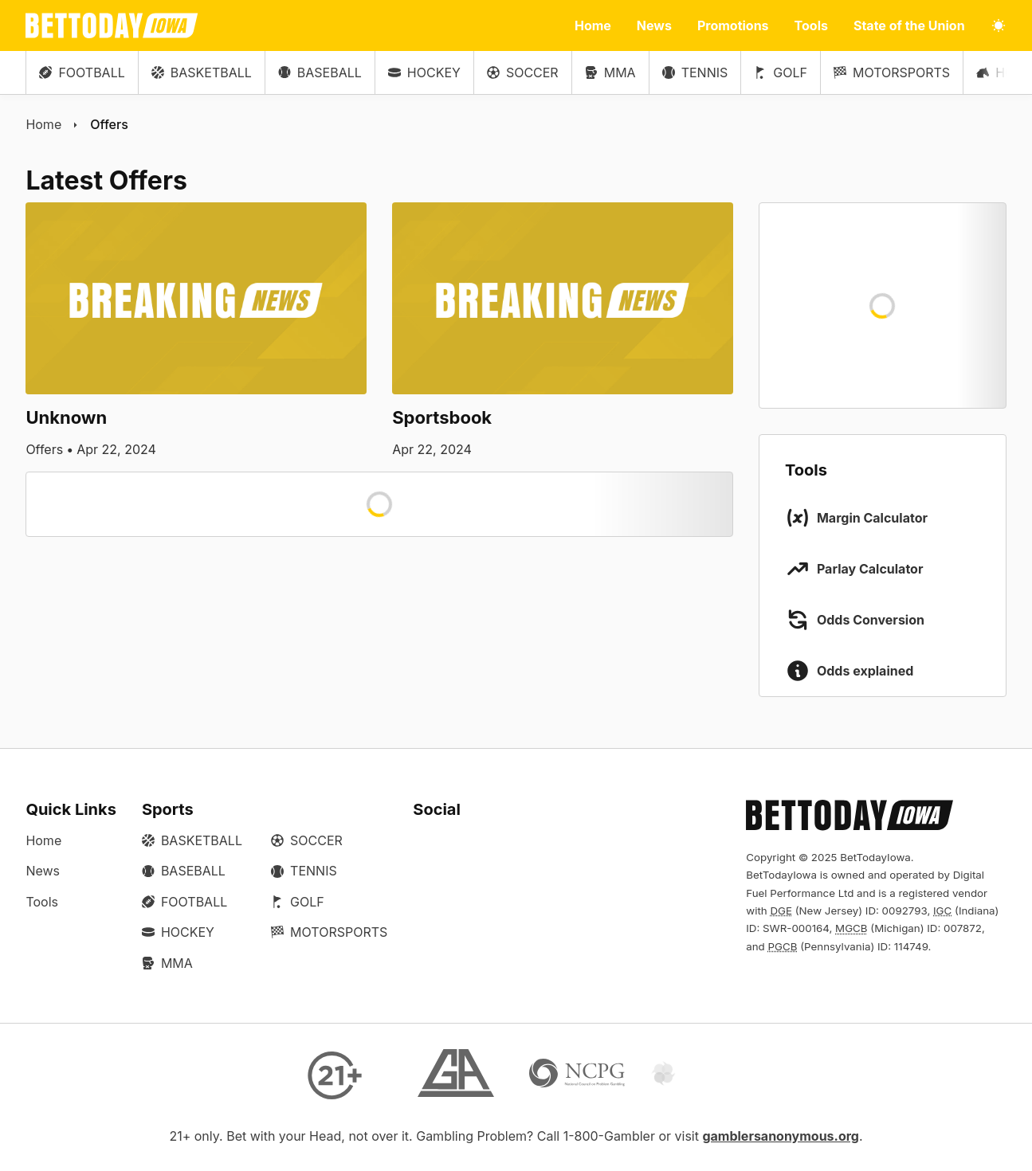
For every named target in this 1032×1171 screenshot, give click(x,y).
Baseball (320, 72)
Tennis (695, 72)
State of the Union (909, 25)
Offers (109, 124)
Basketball (201, 72)
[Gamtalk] (698, 1075)
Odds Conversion (870, 620)
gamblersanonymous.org (780, 1136)
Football (81, 72)
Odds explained (865, 671)
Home (593, 25)
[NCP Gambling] (577, 1075)
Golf (780, 72)
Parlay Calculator (870, 569)
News (654, 25)
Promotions (733, 25)
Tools (811, 25)
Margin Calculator (872, 518)
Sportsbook (442, 417)
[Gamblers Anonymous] (456, 1075)
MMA (610, 72)
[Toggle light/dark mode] (998, 25)
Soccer (523, 72)
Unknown (66, 417)
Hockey (424, 72)
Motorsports (892, 72)
